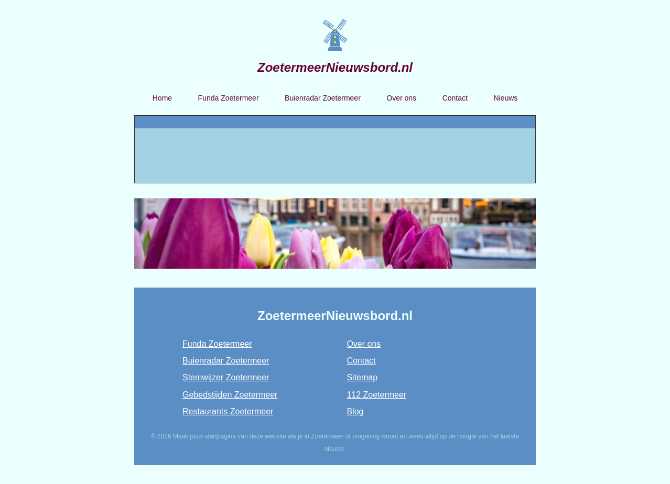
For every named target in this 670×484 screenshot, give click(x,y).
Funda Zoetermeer (228, 98)
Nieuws (505, 98)
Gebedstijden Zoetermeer (229, 394)
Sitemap (362, 377)
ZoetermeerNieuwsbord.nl (335, 67)
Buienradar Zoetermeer (323, 98)
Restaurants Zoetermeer (227, 411)
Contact (455, 98)
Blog (355, 411)
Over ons (401, 98)
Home (162, 98)
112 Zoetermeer (376, 394)
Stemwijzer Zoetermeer (225, 377)
